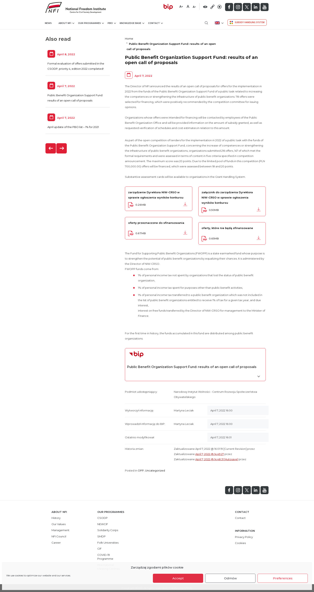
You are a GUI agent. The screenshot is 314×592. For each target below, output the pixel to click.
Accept (178, 578)
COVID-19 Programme (105, 556)
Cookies (240, 543)
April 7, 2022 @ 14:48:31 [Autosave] (216, 459)
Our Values (58, 524)
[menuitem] (219, 22)
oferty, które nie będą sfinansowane (227, 228)
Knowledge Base (132, 23)
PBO (112, 23)
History (56, 517)
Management (60, 530)
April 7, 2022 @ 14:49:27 (209, 454)
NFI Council (58, 536)
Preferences (282, 578)
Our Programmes (91, 23)
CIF (99, 548)
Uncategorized (155, 470)
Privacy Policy (244, 537)
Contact (155, 23)
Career (56, 542)
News (48, 23)
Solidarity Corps (107, 530)
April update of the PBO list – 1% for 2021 (73, 127)
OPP (141, 470)
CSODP (102, 517)
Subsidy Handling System (247, 22)
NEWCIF (102, 524)
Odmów (230, 578)
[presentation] (50, 148)
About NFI (66, 23)
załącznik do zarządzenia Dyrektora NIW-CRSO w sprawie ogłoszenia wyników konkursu (227, 197)
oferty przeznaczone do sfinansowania (156, 222)
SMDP (101, 536)
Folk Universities (107, 542)
